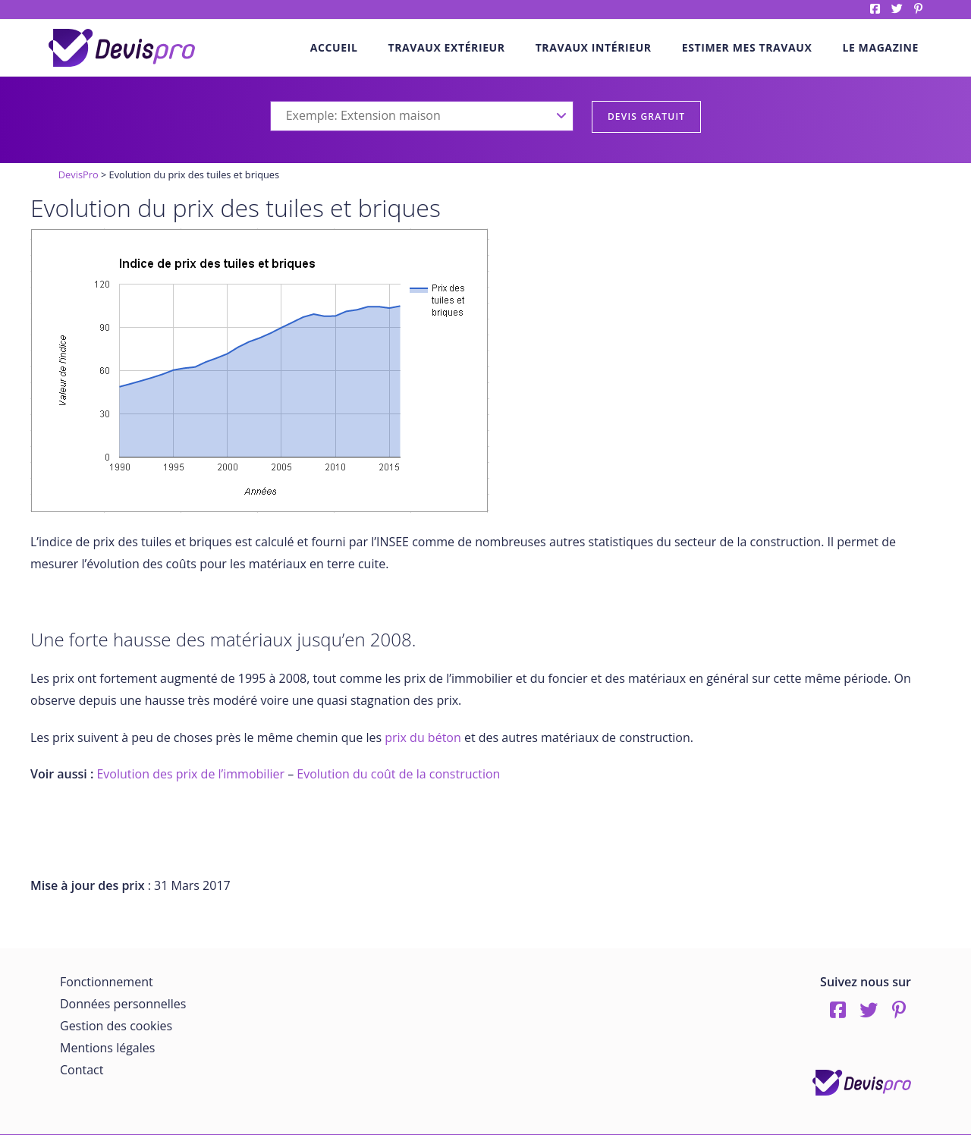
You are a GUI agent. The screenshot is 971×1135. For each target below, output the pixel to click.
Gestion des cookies (116, 1025)
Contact (81, 1069)
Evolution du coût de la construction (398, 774)
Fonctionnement (106, 981)
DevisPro (78, 174)
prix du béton (423, 737)
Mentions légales (107, 1047)
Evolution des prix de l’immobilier (190, 774)
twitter (897, 8)
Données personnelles (123, 1003)
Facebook (875, 8)
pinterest (918, 8)
